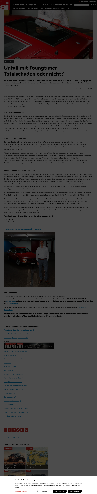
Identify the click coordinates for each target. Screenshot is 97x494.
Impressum (24, 491)
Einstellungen (44, 491)
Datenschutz (18, 491)
